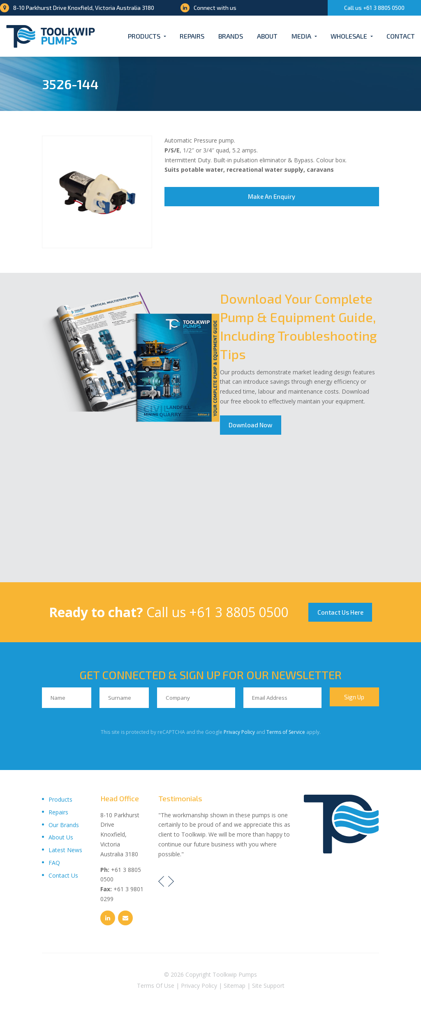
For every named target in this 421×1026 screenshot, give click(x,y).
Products (144, 36)
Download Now (252, 425)
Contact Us (63, 878)
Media (301, 36)
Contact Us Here (342, 613)
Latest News (65, 852)
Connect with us (208, 7)
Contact (400, 36)
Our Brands (64, 827)
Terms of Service (285, 734)
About (267, 36)
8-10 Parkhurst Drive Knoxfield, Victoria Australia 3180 (77, 7)
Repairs (192, 36)
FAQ (54, 865)
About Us (61, 840)
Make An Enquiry (271, 197)
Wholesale (349, 36)
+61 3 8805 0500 (235, 612)
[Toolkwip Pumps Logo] (50, 36)
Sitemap (234, 988)
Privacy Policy (239, 734)
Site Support (268, 988)
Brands (230, 36)
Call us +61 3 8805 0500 (374, 7)
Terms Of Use (155, 988)
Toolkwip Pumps (235, 977)
